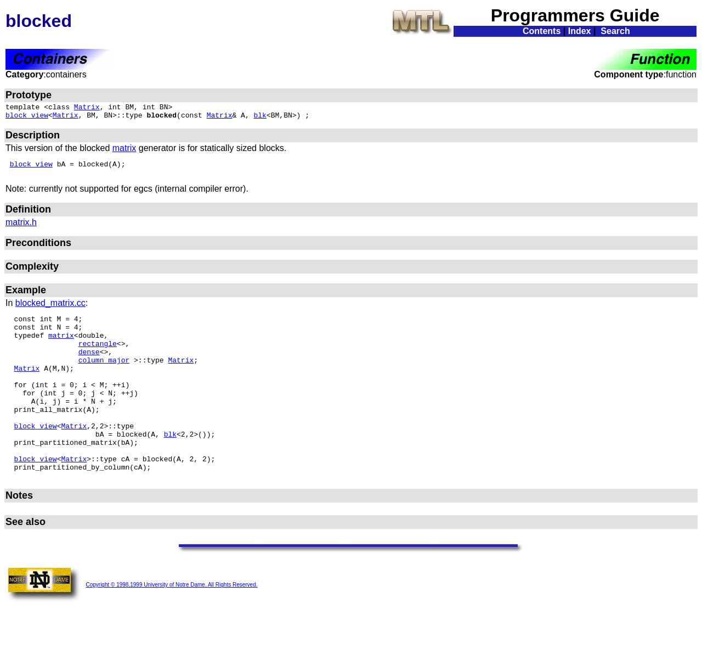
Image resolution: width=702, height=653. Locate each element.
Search (615, 31)
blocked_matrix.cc (50, 309)
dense (89, 366)
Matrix (87, 108)
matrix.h (21, 228)
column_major (104, 376)
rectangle (97, 356)
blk (260, 118)
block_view (26, 118)
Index (579, 31)
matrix (124, 151)
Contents (542, 31)
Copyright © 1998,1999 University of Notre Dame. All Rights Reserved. (171, 624)
